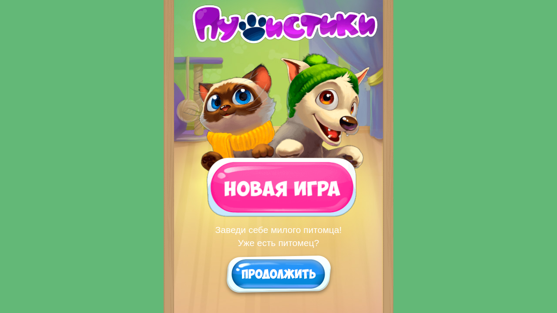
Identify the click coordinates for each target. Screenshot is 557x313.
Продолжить (279, 274)
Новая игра (277, 186)
